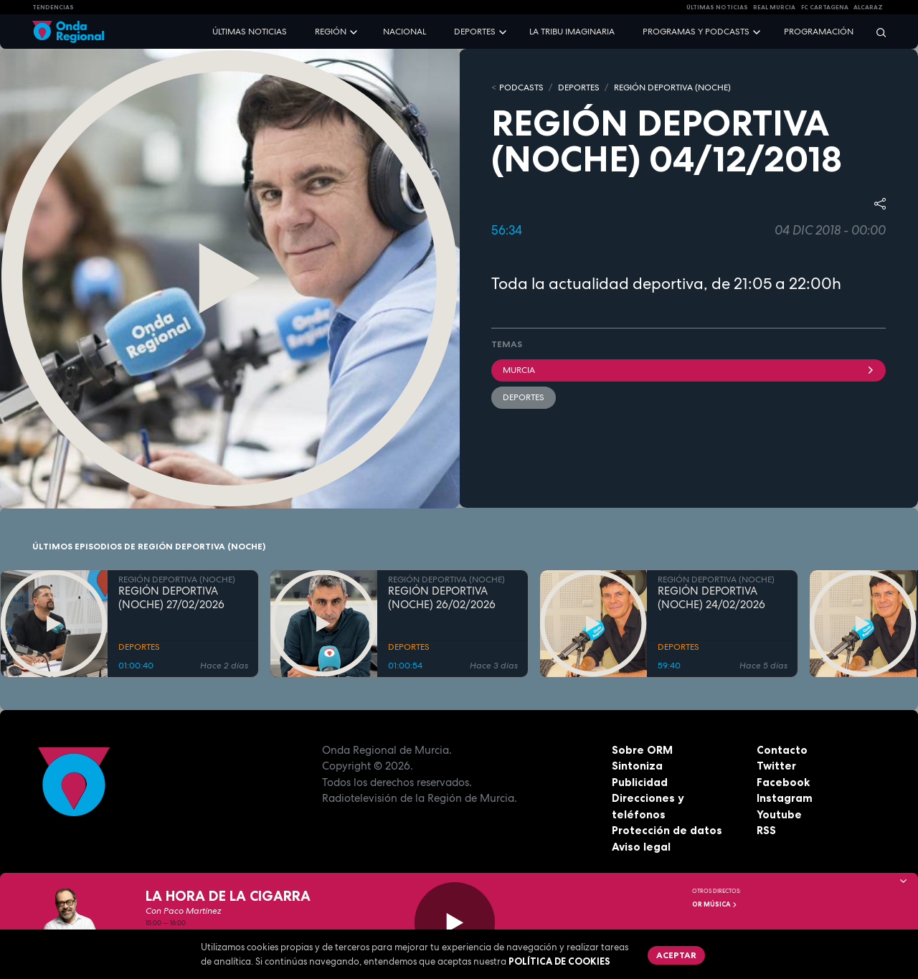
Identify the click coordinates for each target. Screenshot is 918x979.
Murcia (688, 370)
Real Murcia (774, 7)
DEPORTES (579, 87)
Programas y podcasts (696, 31)
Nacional (404, 31)
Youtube (779, 814)
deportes (523, 397)
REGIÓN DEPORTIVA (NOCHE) (672, 87)
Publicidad (640, 782)
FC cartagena (824, 7)
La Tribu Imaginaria (572, 31)
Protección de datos (667, 830)
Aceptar (676, 955)
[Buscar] (876, 32)
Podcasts (521, 87)
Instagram (785, 798)
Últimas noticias (249, 31)
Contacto (782, 750)
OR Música (715, 904)
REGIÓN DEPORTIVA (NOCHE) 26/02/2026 (442, 598)
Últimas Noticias (717, 7)
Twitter (776, 765)
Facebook (783, 782)
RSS (766, 830)
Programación (818, 31)
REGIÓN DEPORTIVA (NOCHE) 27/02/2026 (171, 598)
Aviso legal (641, 846)
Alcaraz (868, 7)
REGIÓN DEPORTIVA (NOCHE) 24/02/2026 (711, 598)
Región (330, 31)
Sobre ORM (642, 750)
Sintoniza (637, 765)
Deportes (475, 31)
